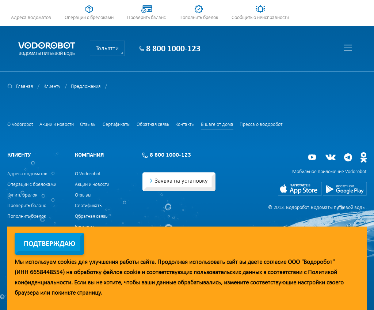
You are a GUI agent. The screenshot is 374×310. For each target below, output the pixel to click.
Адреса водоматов (31, 17)
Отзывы (88, 124)
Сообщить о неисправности (260, 17)
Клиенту (51, 86)
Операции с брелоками (89, 17)
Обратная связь (153, 124)
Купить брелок (22, 195)
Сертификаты (116, 124)
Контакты (185, 124)
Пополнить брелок (198, 17)
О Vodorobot (20, 124)
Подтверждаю (49, 244)
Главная (24, 86)
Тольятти (107, 48)
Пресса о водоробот (261, 124)
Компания (89, 155)
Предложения (85, 86)
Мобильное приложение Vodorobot (329, 172)
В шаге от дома (217, 124)
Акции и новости (56, 124)
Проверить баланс (146, 17)
